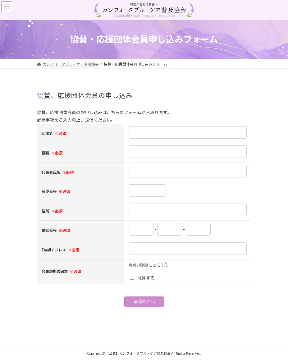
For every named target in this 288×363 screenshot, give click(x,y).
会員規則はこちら (145, 265)
